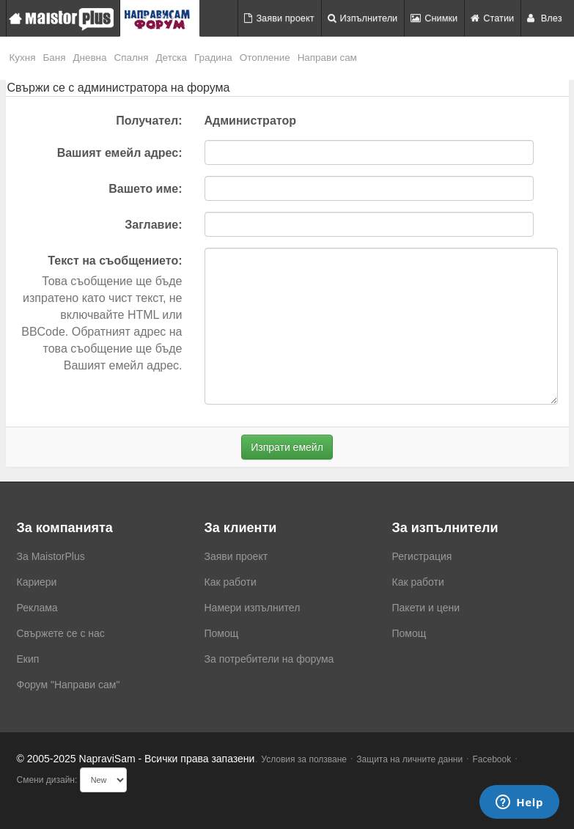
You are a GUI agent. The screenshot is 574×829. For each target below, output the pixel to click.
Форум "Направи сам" (68, 684)
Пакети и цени (426, 608)
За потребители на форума (269, 659)
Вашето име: (145, 189)
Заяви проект (279, 17)
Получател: (149, 120)
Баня (54, 57)
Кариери (37, 582)
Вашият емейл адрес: (120, 153)
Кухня (23, 57)
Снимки (434, 17)
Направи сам (327, 57)
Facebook (492, 759)
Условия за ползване (304, 759)
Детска (172, 57)
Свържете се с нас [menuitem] (61, 633)
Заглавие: (153, 224)
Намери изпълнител (253, 608)
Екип (28, 659)
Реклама (37, 608)
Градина (213, 57)
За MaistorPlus (51, 556)
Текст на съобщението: (115, 260)
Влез (544, 17)
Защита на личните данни (409, 759)
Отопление (265, 57)
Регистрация (422, 556)
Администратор (250, 120)
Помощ (222, 633)
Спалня (131, 57)
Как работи (231, 582)
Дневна (89, 57)
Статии (492, 17)
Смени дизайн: (47, 780)
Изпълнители (363, 17)
